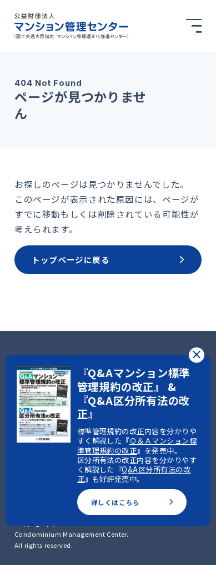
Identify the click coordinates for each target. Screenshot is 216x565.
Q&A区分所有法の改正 (133, 474)
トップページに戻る (108, 259)
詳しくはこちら (132, 502)
